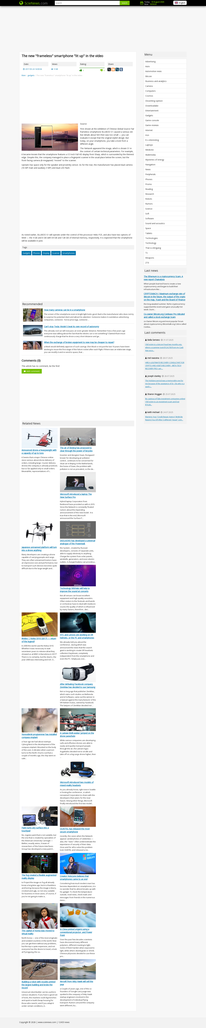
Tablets (148, 233)
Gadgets (26, 253)
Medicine (149, 149)
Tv (146, 252)
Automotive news (153, 71)
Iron (147, 135)
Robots (148, 198)
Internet (149, 130)
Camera (149, 86)
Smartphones (68, 253)
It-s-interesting (152, 140)
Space (148, 228)
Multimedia (150, 154)
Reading (149, 189)
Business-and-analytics (156, 81)
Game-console (152, 120)
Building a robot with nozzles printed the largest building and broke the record (38, 984)
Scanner (56, 253)
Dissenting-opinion (154, 100)
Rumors (149, 203)
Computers (150, 91)
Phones (36, 253)
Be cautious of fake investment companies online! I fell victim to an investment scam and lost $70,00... (165, 401)
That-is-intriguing (153, 248)
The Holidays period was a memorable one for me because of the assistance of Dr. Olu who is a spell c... (164, 383)
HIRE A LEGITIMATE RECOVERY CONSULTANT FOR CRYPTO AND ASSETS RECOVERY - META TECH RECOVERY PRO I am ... (164, 365)
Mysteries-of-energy (154, 159)
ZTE (147, 262)
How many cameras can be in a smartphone (64, 310)
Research (149, 194)
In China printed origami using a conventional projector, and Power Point (76, 932)
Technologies (151, 238)
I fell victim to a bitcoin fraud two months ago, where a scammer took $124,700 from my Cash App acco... (164, 347)
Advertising (150, 61)
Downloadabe (151, 105)
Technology (150, 243)
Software (149, 218)
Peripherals (150, 174)
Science (148, 208)
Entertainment (152, 110)
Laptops (149, 144)
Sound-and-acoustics (155, 223)
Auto (147, 66)
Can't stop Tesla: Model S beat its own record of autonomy (71, 326)
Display (46, 253)
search (124, 3)
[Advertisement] (103, 29)
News (148, 169)
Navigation (150, 164)
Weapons (149, 257)
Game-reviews (152, 125)
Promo (148, 184)
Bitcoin (148, 76)
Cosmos (149, 95)
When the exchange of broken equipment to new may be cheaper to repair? (79, 342)
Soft (147, 213)
